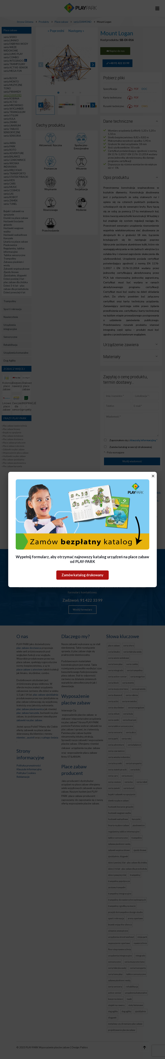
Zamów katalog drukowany (82, 575)
